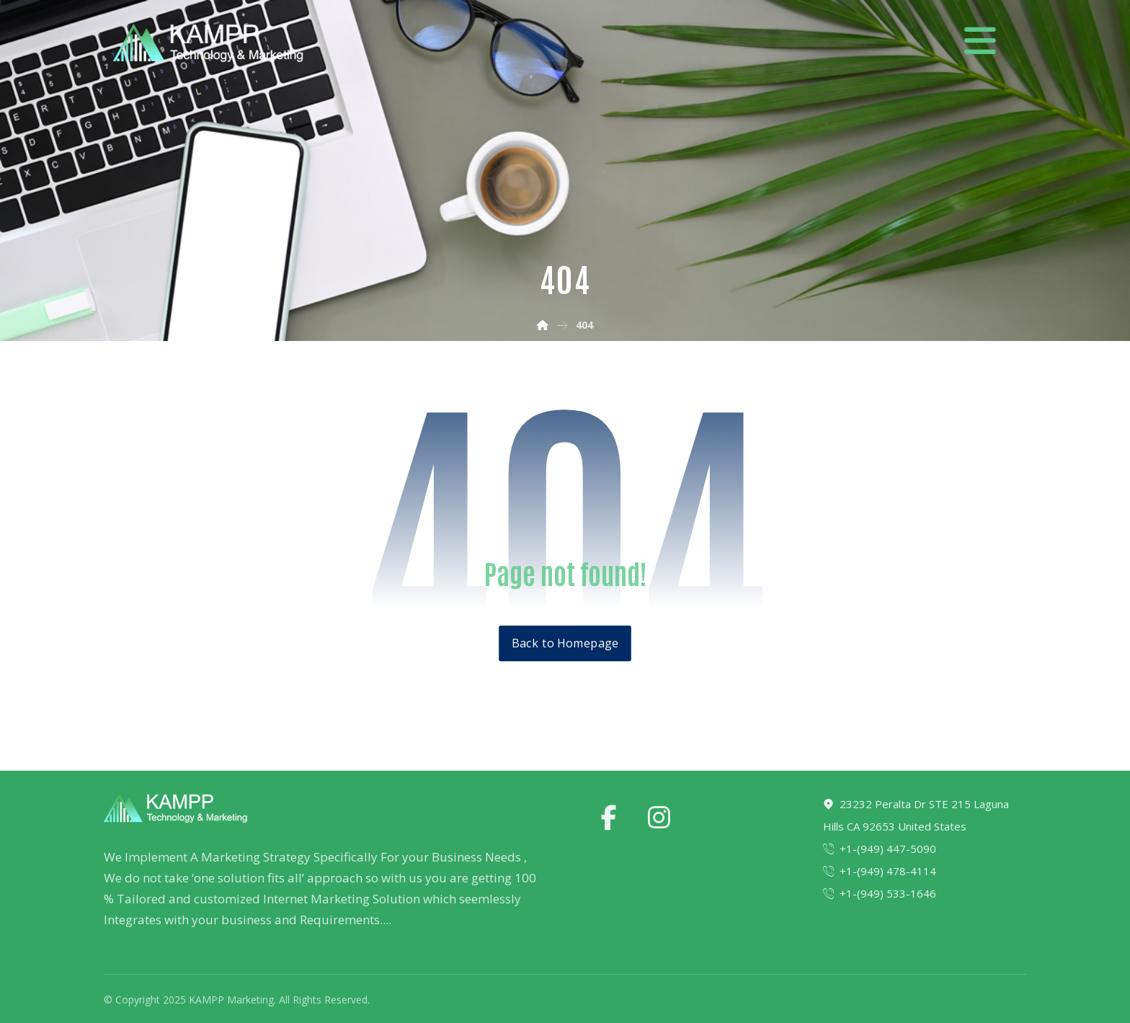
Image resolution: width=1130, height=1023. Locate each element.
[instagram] (659, 817)
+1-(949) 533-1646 (879, 893)
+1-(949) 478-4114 (879, 871)
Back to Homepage (565, 643)
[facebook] (609, 817)
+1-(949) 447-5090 (879, 848)
